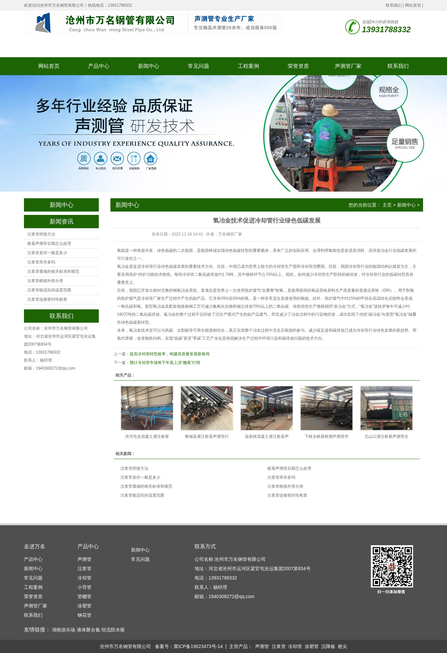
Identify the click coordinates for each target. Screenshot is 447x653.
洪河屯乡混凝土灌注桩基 (147, 436)
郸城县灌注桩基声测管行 (207, 436)
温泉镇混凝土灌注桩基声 (267, 436)
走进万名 (34, 546)
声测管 (84, 559)
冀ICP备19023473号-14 (198, 646)
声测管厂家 (348, 66)
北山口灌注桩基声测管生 (386, 436)
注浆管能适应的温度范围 (49, 290)
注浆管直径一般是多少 (47, 252)
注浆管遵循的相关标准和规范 (53, 271)
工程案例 (248, 66)
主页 (387, 205)
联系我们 (394, 5)
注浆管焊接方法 (41, 234)
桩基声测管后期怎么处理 (49, 243)
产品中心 (98, 66)
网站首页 (413, 5)
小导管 (84, 587)
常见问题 (198, 66)
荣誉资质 (298, 66)
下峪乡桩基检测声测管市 (327, 436)
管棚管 (84, 596)
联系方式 (205, 546)
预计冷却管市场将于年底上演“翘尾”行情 (165, 362)
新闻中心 (148, 66)
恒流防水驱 (113, 629)
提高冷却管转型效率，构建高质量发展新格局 (170, 354)
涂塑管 (84, 605)
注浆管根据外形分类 (45, 280)
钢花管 (84, 615)
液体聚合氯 (88, 629)
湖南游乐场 (63, 629)
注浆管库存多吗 (41, 262)
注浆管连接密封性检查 (47, 299)
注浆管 (84, 568)
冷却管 (84, 577)
